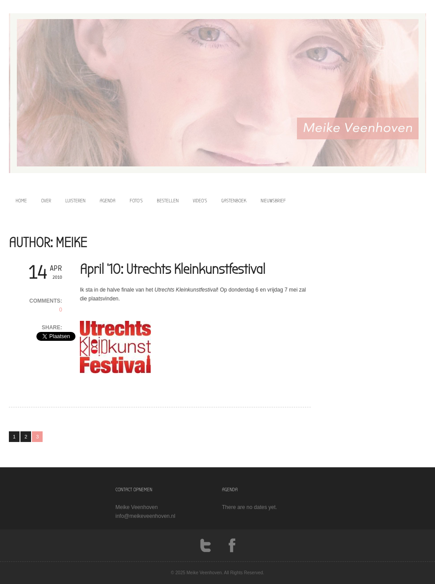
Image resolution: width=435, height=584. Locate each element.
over (46, 200)
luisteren (75, 200)
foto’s (136, 200)
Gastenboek (233, 200)
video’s (200, 200)
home (21, 200)
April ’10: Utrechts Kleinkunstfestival (172, 269)
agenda (107, 200)
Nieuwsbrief (273, 200)
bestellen (167, 200)
